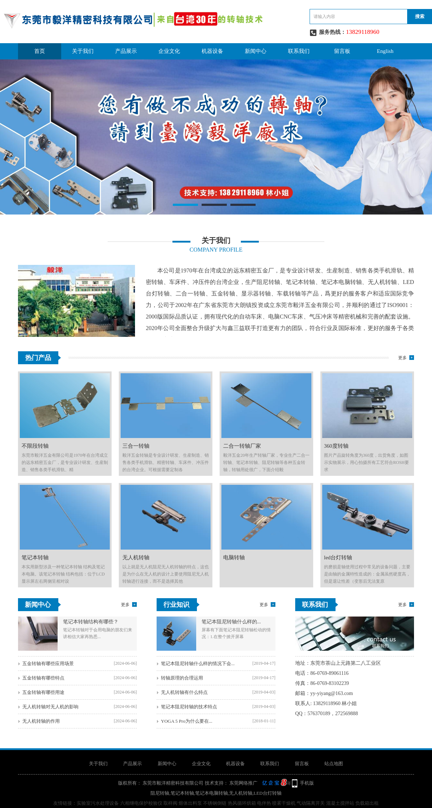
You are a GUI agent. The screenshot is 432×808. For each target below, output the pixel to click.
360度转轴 (336, 446)
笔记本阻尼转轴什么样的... (231, 621)
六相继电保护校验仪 (141, 803)
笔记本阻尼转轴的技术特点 (189, 706)
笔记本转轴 (35, 557)
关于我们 (83, 51)
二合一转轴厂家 (242, 446)
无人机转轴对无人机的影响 (50, 706)
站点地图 (333, 763)
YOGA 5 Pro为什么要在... (186, 721)
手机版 (307, 783)
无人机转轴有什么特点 (184, 692)
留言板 (342, 51)
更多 (402, 357)
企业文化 (169, 51)
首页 (39, 51)
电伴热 (264, 803)
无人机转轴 (135, 557)
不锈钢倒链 (214, 803)
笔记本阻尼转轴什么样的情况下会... (198, 663)
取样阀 (170, 803)
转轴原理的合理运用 (182, 678)
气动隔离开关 (311, 803)
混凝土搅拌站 (340, 803)
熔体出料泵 (190, 803)
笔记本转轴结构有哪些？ (90, 621)
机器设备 (212, 51)
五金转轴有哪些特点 (43, 678)
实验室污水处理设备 (98, 803)
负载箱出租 (367, 803)
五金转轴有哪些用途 (43, 692)
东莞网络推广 (259, 783)
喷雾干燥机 (284, 803)
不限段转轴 (35, 446)
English (385, 51)
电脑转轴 (234, 557)
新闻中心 (255, 51)
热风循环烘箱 (242, 803)
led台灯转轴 (338, 557)
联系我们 (299, 51)
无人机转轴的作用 (41, 721)
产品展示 (126, 51)
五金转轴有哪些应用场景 (48, 663)
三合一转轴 (135, 446)
